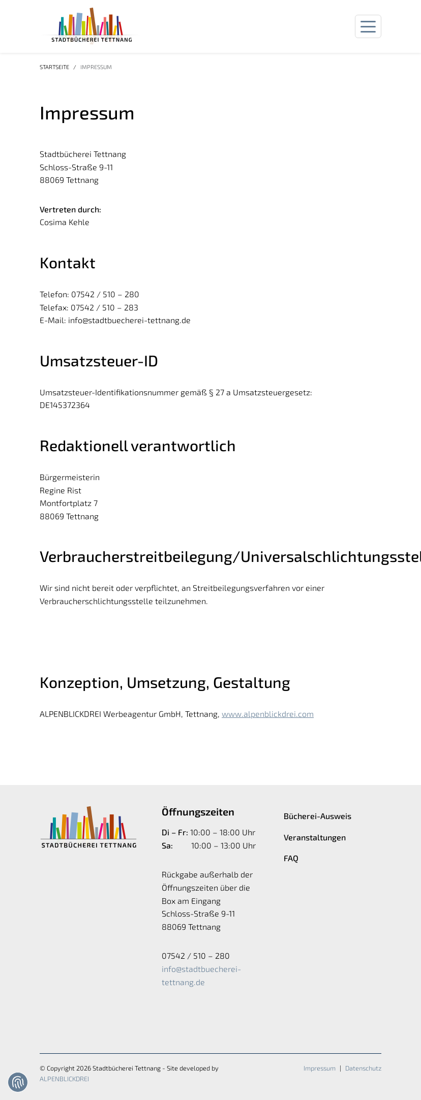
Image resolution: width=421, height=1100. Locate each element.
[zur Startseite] (90, 26)
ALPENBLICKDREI (64, 1079)
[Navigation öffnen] (368, 27)
